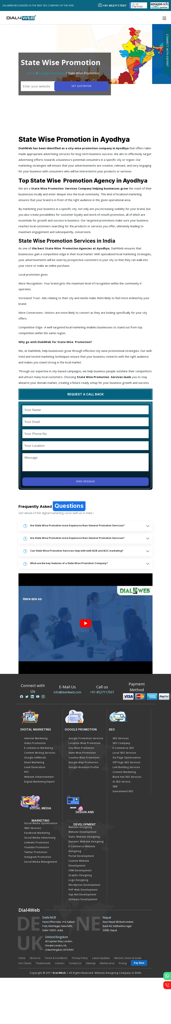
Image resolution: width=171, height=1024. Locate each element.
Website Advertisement (39, 776)
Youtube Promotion (36, 847)
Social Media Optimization (41, 823)
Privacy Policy (80, 958)
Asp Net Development (82, 894)
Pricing (123, 963)
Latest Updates (101, 958)
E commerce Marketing (38, 748)
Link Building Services (126, 767)
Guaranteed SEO (123, 791)
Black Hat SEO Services (127, 776)
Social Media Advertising (39, 837)
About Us (35, 958)
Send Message (85, 481)
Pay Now (139, 962)
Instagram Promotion (37, 857)
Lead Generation (34, 767)
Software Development (83, 899)
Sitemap (91, 963)
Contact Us (75, 963)
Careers (60, 963)
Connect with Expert (167, 50)
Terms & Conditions (56, 958)
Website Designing (80, 827)
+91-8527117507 (102, 692)
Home (31, 73)
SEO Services (121, 738)
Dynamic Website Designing (86, 841)
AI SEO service (122, 781)
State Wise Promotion (82, 752)
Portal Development (81, 856)
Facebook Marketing (37, 832)
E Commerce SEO (123, 748)
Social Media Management (40, 861)
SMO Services (32, 828)
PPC (26, 772)
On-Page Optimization (127, 757)
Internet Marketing (36, 738)
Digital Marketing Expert (39, 781)
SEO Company (121, 743)
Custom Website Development (79, 863)
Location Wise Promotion (85, 743)
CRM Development (80, 870)
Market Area (107, 963)
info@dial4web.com (67, 692)
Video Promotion (35, 743)
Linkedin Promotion (36, 842)
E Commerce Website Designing (82, 849)
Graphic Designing (80, 875)
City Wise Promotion (81, 748)
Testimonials (43, 963)
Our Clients (24, 963)
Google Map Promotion (83, 762)
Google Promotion (51, 73)
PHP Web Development (83, 889)
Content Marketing (124, 772)
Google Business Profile (84, 767)
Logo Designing (78, 880)
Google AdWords (35, 757)
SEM (115, 786)
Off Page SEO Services (126, 762)
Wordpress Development (84, 884)
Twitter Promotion (35, 852)
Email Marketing (34, 762)
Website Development (82, 832)
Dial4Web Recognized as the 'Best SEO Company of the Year (40, 5)
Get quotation (81, 86)
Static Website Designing (84, 836)
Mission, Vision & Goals (128, 958)
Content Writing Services (39, 752)
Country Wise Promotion (84, 757)
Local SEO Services (124, 752)
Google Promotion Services (86, 738)
